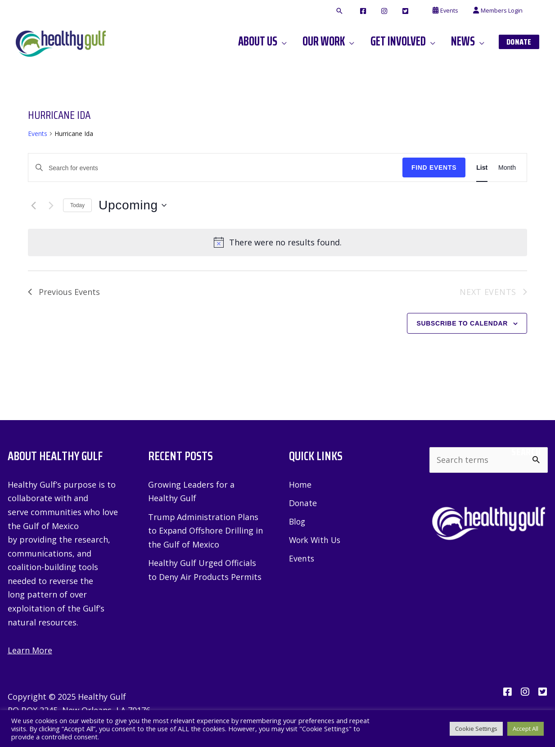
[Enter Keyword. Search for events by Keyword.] (215, 168)
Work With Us (316, 540)
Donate (303, 503)
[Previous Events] (33, 205)
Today (77, 205)
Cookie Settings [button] (476, 728)
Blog (298, 521)
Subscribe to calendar (462, 323)
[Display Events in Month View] (507, 168)
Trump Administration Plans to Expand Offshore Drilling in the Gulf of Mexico (205, 531)
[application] (296, 41)
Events (37, 133)
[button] (359, 11)
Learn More (30, 650)
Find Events (433, 167)
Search (526, 452)
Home (300, 484)
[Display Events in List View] (481, 168)
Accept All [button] (525, 728)
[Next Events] (50, 205)
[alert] (277, 242)
